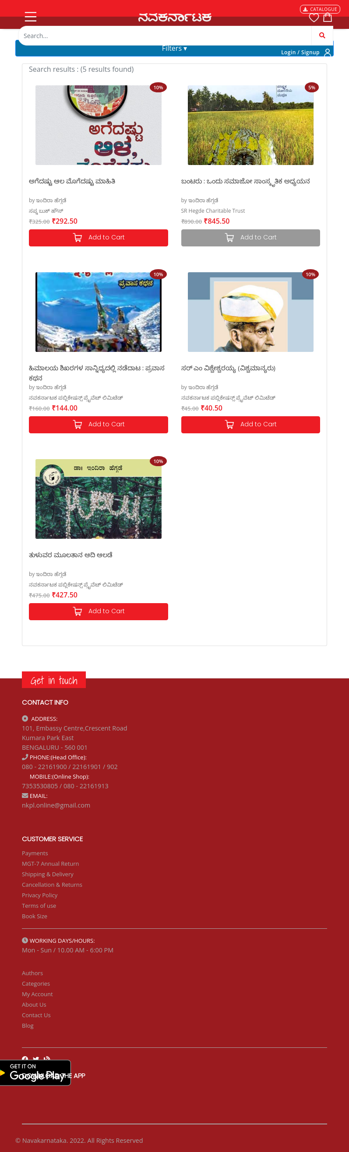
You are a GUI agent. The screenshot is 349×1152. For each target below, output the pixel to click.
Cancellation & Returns (52, 885)
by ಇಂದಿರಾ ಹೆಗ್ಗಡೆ (47, 200)
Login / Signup (300, 52)
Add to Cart (98, 237)
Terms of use (39, 906)
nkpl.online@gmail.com (56, 805)
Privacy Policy (39, 895)
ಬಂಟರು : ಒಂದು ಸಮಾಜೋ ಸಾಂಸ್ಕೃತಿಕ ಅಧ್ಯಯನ (245, 180)
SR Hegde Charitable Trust (213, 210)
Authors (32, 973)
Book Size (34, 916)
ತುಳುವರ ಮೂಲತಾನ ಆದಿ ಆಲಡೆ (71, 554)
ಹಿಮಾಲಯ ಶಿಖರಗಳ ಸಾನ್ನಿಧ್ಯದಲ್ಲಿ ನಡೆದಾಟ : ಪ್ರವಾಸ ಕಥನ (97, 372)
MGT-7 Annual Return (50, 864)
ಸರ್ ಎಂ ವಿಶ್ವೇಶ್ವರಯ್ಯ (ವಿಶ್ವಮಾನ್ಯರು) (228, 367)
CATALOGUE (320, 9)
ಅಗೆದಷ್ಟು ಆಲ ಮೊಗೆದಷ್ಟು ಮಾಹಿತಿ (72, 180)
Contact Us (36, 1015)
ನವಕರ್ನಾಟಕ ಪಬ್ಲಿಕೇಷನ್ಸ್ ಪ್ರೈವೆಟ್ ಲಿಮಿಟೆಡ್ (76, 397)
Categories (36, 983)
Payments (35, 853)
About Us (34, 1004)
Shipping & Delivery (48, 874)
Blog (28, 1025)
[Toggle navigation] (30, 15)
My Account (37, 994)
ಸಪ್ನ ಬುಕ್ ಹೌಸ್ (46, 210)
